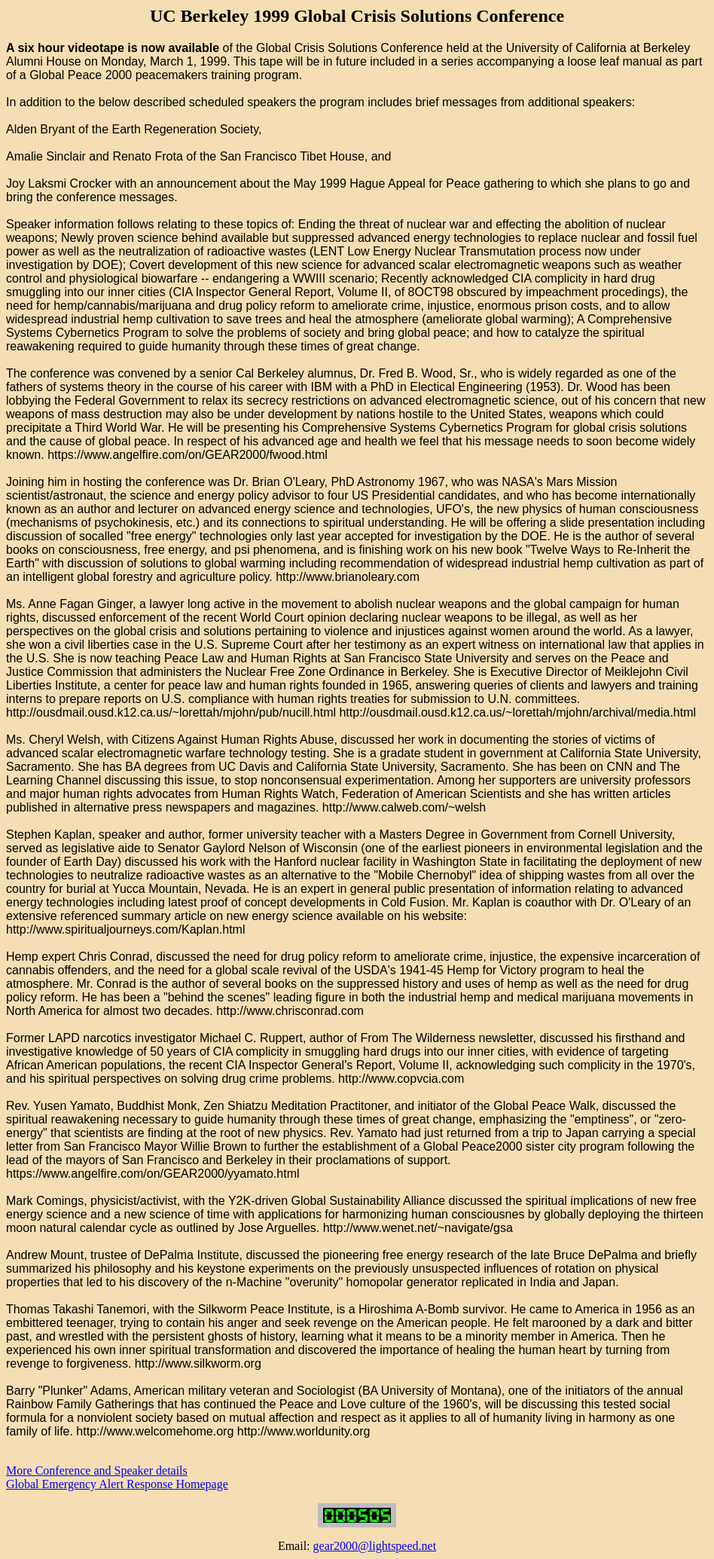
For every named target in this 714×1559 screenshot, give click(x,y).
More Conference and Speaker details (97, 1470)
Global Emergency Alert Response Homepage (117, 1484)
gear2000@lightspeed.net (375, 1545)
